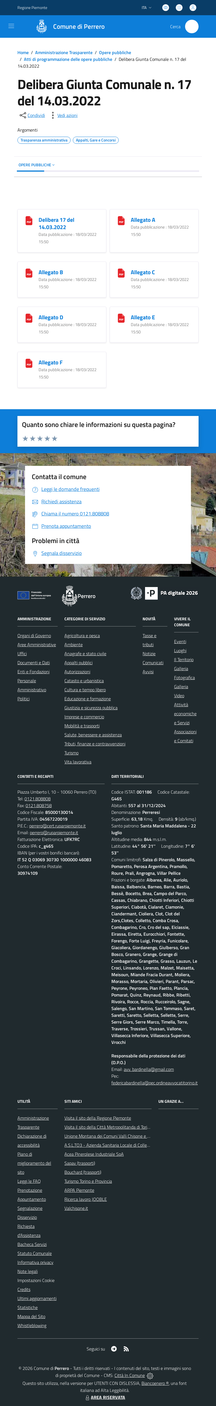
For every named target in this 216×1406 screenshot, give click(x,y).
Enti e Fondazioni (33, 671)
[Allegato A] (121, 220)
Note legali (27, 1271)
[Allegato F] (28, 362)
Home (23, 52)
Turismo (71, 752)
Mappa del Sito (31, 1316)
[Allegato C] (121, 272)
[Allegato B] (28, 272)
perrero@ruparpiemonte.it (54, 832)
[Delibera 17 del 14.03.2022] (28, 220)
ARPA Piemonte (79, 1190)
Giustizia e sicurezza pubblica (91, 707)
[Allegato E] (121, 317)
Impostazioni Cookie (36, 1280)
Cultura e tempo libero (85, 689)
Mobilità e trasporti (82, 725)
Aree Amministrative (36, 644)
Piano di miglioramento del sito (34, 1163)
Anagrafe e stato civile (85, 653)
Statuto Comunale (34, 1253)
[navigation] (11, 26)
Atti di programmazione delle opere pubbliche (68, 59)
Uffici (22, 653)
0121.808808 (37, 798)
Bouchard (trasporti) (82, 1172)
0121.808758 (39, 805)
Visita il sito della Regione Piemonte (97, 1118)
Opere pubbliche (115, 52)
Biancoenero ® (155, 1383)
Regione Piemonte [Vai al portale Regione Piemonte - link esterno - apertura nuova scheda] (32, 7)
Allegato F (51, 362)
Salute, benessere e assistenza (93, 734)
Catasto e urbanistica (84, 680)
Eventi (180, 641)
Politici (23, 698)
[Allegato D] (28, 317)
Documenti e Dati (33, 662)
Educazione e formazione (87, 698)
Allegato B (51, 272)
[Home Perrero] (67, 26)
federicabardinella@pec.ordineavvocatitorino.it (154, 1082)
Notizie (149, 653)
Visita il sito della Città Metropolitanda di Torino (108, 1127)
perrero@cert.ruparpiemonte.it (57, 825)
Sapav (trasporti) (79, 1163)
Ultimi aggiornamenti (37, 1298)
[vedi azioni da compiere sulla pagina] (63, 115)
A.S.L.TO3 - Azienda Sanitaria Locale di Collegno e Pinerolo (119, 1145)
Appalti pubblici (78, 662)
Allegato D (51, 317)
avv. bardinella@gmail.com (149, 1069)
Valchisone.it (76, 1208)
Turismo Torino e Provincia (88, 1181)
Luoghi (180, 650)
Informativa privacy (35, 1262)
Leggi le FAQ (29, 1181)
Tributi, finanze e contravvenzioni (94, 743)
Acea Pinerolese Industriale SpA (94, 1154)
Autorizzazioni (77, 671)
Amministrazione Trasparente (64, 52)
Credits (23, 1289)
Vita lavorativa (77, 761)
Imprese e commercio (84, 716)
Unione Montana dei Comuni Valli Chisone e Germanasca (117, 1136)
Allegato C (143, 272)
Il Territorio (184, 659)
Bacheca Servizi (32, 1244)
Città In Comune (129, 1375)
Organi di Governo (34, 635)
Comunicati (153, 662)
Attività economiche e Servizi (185, 713)
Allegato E (143, 317)
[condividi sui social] (31, 115)
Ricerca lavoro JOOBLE (85, 1199)
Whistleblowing (31, 1325)
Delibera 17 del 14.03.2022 (56, 223)
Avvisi (148, 671)
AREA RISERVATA (104, 1397)
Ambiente (73, 644)
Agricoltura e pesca (82, 635)
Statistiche (27, 1307)
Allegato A (143, 219)
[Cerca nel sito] (192, 26)
